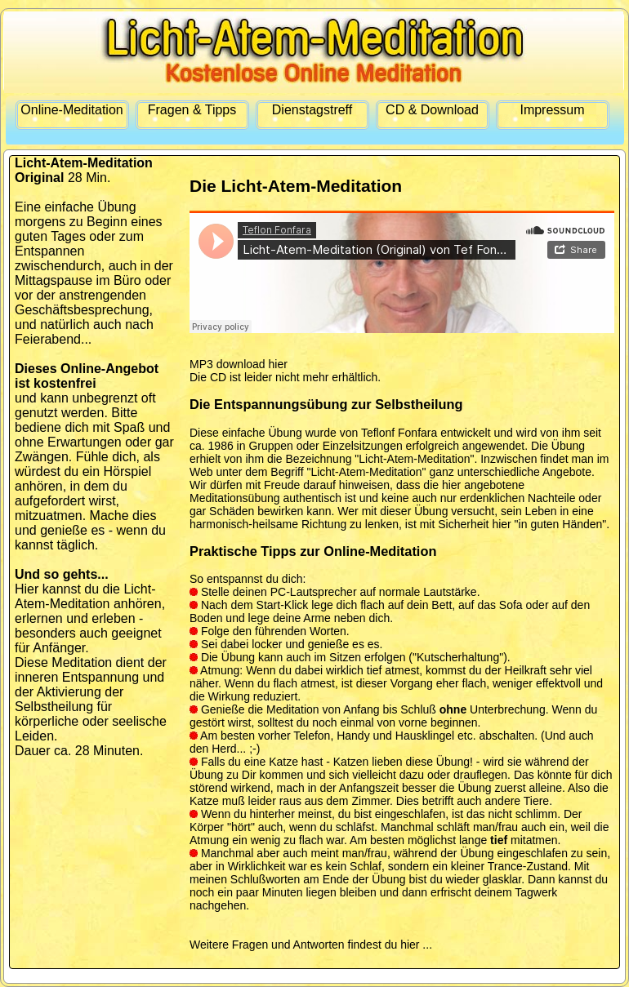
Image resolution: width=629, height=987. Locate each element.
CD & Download (432, 110)
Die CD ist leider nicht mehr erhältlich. (285, 377)
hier (409, 944)
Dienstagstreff (312, 110)
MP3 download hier (239, 364)
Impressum (552, 110)
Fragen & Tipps (192, 110)
